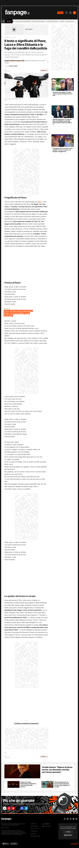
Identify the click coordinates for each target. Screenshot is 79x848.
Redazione (33, 833)
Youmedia (33, 823)
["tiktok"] (4, 808)
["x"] (17, 808)
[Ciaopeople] (74, 844)
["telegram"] (26, 808)
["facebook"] (22, 808)
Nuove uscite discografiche (23, 21)
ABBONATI (60, 12)
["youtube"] (13, 808)
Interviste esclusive (52, 21)
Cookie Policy (34, 831)
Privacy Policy (34, 828)
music (9, 21)
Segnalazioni (34, 826)
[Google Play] (14, 843)
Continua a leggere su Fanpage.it (26, 723)
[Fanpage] (6, 819)
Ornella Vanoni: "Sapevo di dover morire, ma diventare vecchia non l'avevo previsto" (57, 769)
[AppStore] (5, 843)
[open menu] (3, 21)
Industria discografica (38, 21)
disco (40, 202)
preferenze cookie (35, 836)
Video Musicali (70, 21)
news (5, 752)
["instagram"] (9, 808)
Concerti (61, 21)
